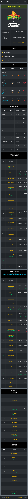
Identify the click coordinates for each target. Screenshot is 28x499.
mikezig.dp (11, 234)
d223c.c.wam (11, 178)
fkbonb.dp (11, 218)
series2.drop (19, 43)
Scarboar (7, 497)
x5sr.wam (14, 407)
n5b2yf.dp (11, 204)
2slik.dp (11, 172)
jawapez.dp (11, 222)
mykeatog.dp (11, 182)
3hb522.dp (11, 250)
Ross (11, 174)
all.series (15, 42)
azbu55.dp (11, 266)
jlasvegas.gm (11, 166)
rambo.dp (11, 244)
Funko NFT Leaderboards (10, 2)
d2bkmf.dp (11, 239)
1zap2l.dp (11, 382)
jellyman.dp (14, 466)
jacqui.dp (11, 386)
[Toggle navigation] (25, 2)
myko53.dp (11, 378)
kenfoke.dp (11, 228)
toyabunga (11, 256)
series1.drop (21, 42)
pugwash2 (11, 195)
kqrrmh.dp (14, 462)
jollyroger (11, 224)
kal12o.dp (14, 404)
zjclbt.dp (11, 208)
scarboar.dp (20, 497)
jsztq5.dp (11, 261)
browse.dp (14, 430)
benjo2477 (11, 188)
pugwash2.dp (11, 194)
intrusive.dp (11, 187)
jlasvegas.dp (14, 413)
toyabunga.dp (11, 254)
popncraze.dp (11, 212)
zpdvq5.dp (11, 373)
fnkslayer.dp (11, 200)
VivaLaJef (11, 167)
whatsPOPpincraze (11, 214)
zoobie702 (14, 409)
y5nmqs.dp (14, 484)
